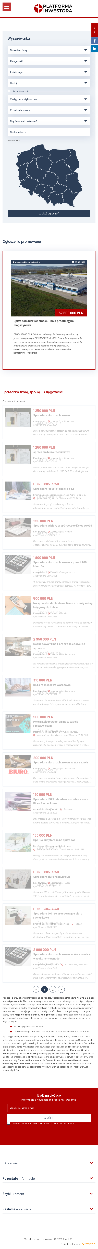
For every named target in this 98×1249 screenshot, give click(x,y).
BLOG (94, 30)
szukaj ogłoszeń (49, 213)
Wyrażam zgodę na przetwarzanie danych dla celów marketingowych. (41, 1123)
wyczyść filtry (14, 140)
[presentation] (33, 1133)
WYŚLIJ (49, 1118)
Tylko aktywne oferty (19, 91)
